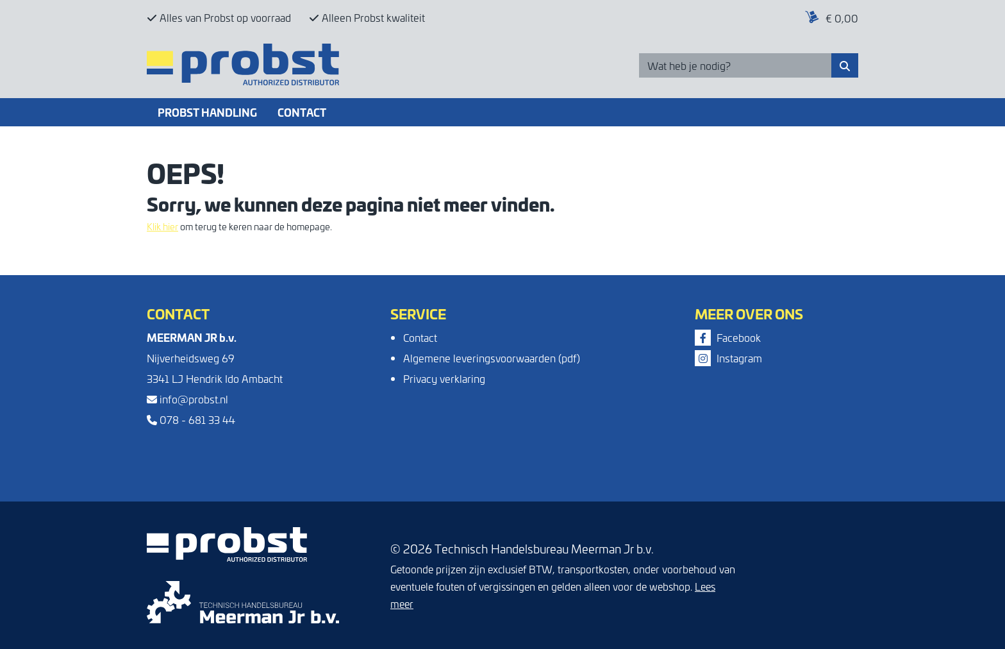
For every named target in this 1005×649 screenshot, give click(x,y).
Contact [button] (302, 112)
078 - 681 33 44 (191, 419)
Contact (420, 337)
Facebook (728, 337)
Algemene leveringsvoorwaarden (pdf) (491, 358)
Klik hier (162, 226)
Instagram (728, 358)
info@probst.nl (187, 399)
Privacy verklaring (444, 378)
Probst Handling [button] (207, 112)
